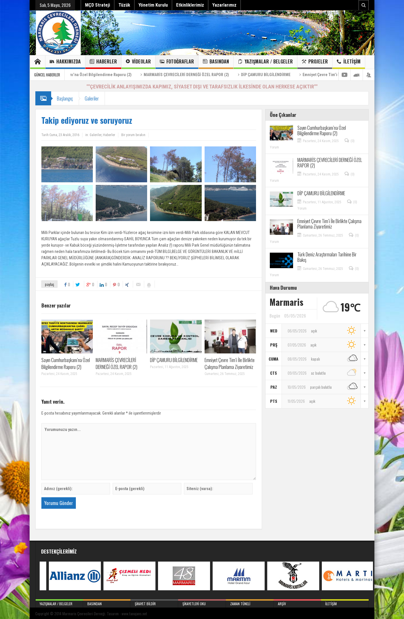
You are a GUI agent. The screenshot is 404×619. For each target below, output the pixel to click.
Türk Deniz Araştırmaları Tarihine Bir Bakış (327, 257)
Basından (216, 62)
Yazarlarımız (224, 5)
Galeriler (92, 98)
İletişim (348, 62)
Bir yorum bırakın (133, 135)
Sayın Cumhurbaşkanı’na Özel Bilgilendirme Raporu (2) (103, 74)
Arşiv (297, 602)
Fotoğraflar (176, 62)
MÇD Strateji (97, 5)
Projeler (314, 62)
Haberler (103, 62)
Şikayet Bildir (154, 602)
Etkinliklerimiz (190, 5)
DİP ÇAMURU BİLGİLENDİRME (284, 74)
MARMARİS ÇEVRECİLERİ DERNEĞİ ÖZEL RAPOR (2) (205, 74)
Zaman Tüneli (250, 602)
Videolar (138, 62)
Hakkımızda (65, 62)
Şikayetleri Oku (202, 602)
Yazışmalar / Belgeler (265, 62)
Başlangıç (65, 98)
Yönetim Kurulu (153, 5)
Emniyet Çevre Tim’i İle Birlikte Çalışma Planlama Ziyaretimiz (230, 363)
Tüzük (124, 5)
